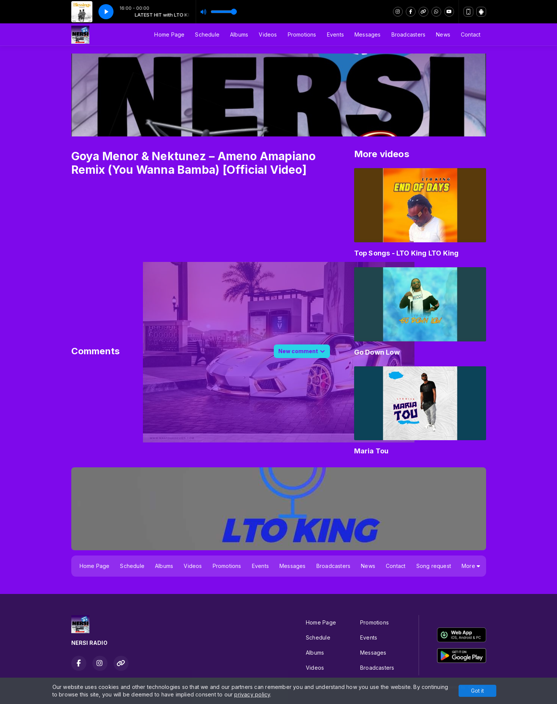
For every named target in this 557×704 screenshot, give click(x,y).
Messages (367, 34)
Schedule (207, 34)
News (443, 34)
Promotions (302, 34)
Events (335, 34)
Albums (239, 34)
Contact (470, 34)
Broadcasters (408, 34)
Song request (433, 566)
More (471, 566)
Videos (268, 34)
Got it (477, 690)
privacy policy (252, 694)
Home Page (169, 34)
